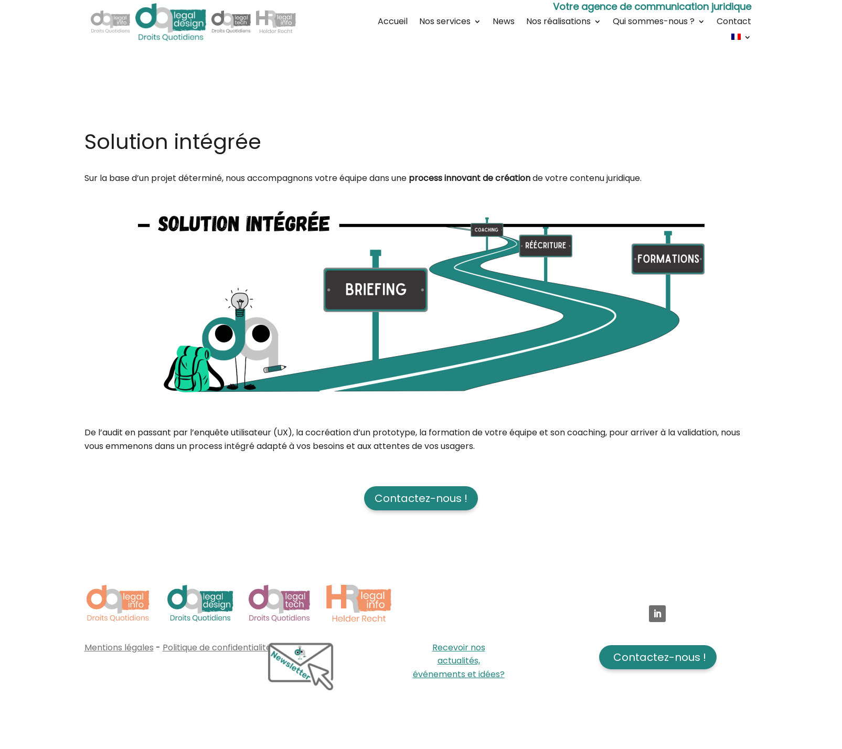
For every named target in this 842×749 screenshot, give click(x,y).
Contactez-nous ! (421, 498)
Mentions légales (119, 647)
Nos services (445, 22)
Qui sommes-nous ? (654, 22)
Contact (734, 22)
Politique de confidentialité (217, 647)
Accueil (393, 22)
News (504, 22)
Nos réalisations (558, 22)
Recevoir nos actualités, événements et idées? (459, 660)
